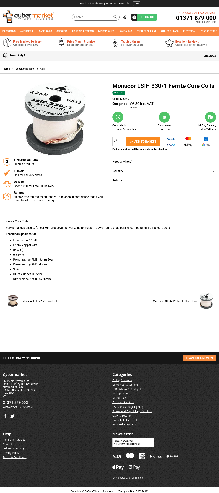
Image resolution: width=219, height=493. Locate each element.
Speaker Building (147, 31)
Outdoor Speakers (123, 402)
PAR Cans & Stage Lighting (128, 407)
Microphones (106, 31)
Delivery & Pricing (13, 448)
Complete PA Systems (125, 384)
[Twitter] (5, 415)
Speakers (61, 31)
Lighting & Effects (83, 31)
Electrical (189, 31)
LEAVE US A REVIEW (199, 358)
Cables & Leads (170, 31)
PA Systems (9, 31)
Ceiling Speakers (122, 380)
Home (6, 68)
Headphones (44, 31)
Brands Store (209, 31)
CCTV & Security (121, 415)
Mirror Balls (119, 398)
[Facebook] (12, 415)
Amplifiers (26, 31)
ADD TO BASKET (143, 141)
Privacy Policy (11, 453)
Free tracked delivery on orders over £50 (109, 3)
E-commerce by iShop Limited (127, 477)
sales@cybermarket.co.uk (18, 406)
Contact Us (9, 444)
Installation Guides (14, 439)
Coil (40, 68)
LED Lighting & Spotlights (127, 389)
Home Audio (125, 31)
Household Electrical (124, 420)
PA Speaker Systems (124, 424)
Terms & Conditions (15, 457)
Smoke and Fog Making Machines (132, 411)
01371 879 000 (196, 17)
